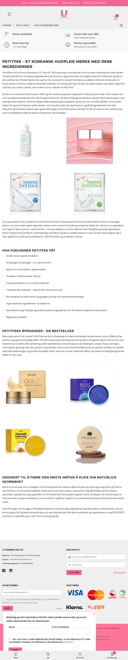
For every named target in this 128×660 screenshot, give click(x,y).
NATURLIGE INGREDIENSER (40, 3)
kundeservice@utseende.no (21, 560)
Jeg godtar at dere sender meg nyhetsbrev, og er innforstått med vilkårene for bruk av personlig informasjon (31, 601)
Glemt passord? (119, 573)
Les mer (59, 609)
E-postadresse (71, 630)
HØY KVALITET (70, 3)
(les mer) (68, 642)
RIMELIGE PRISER (94, 3)
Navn (28, 630)
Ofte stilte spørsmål (108, 629)
